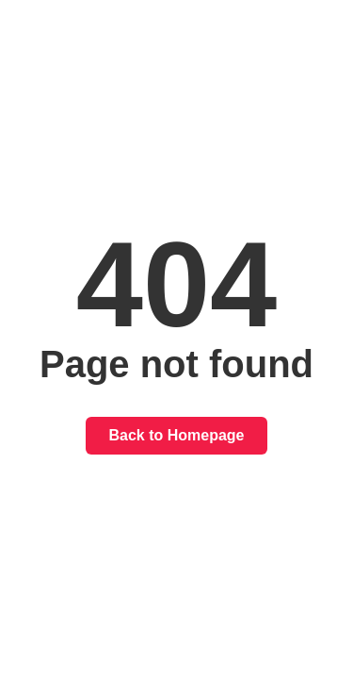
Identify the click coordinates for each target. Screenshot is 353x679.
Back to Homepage (176, 435)
